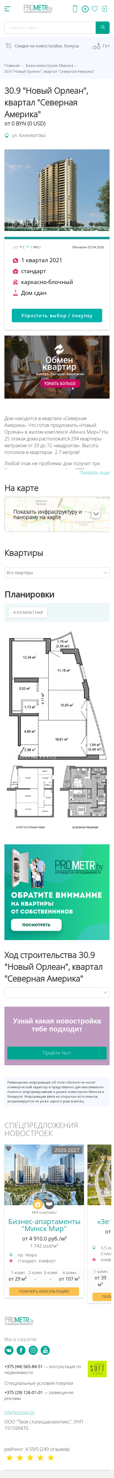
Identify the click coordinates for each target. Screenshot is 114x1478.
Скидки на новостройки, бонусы (47, 46)
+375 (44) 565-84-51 (42, 1369)
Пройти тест (57, 1053)
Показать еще (95, 472)
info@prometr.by (19, 1412)
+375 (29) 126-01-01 (39, 1395)
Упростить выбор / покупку (57, 315)
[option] (44, 1224)
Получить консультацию (44, 1291)
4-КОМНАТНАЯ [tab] (28, 612)
